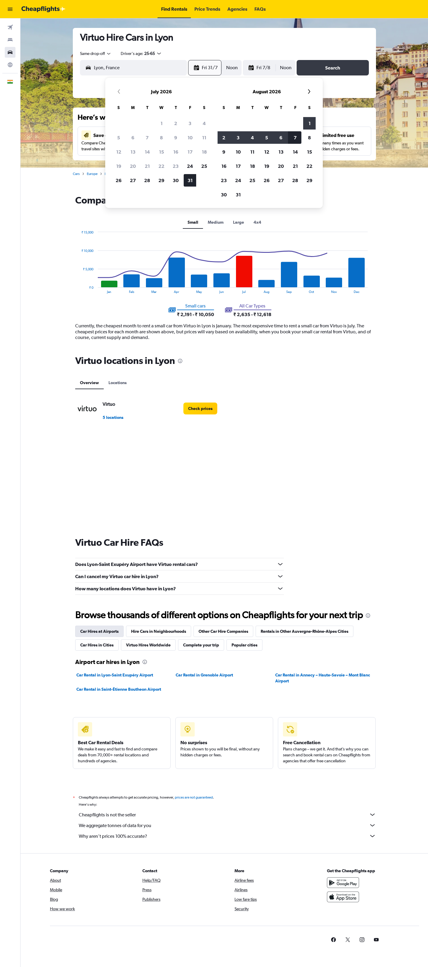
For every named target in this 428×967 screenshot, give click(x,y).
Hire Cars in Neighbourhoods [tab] (158, 631)
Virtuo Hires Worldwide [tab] (148, 645)
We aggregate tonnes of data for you (227, 825)
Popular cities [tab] (244, 645)
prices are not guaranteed (194, 797)
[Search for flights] (10, 27)
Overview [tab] (89, 382)
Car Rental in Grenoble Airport (204, 675)
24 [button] (190, 166)
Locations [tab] (117, 382)
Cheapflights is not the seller (227, 814)
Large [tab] (238, 222)
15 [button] (161, 151)
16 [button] (175, 151)
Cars (76, 174)
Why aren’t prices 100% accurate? (227, 836)
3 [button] (189, 123)
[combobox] (95, 53)
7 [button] (147, 137)
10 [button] (190, 137)
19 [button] (118, 166)
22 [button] (161, 166)
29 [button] (161, 180)
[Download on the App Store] (343, 897)
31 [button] (190, 180)
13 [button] (133, 151)
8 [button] (161, 137)
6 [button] (132, 137)
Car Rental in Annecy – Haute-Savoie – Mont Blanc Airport (322, 678)
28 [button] (147, 180)
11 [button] (204, 137)
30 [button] (176, 180)
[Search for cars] (10, 52)
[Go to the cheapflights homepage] (43, 9)
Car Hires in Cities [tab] (97, 645)
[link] (200, 408)
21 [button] (147, 166)
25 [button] (204, 166)
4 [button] (204, 123)
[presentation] (180, 361)
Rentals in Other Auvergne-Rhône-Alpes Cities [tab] (304, 631)
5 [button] (118, 137)
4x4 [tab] (257, 222)
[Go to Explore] (10, 65)
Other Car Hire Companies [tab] (223, 631)
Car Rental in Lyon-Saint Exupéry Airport (114, 675)
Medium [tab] (216, 222)
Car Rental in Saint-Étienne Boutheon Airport (118, 689)
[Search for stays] (10, 40)
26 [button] (119, 180)
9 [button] (175, 137)
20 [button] (133, 166)
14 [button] (147, 151)
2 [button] (175, 123)
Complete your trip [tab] (201, 645)
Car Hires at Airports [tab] (99, 631)
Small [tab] (193, 222)
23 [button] (176, 166)
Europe (92, 174)
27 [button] (133, 180)
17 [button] (190, 151)
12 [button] (118, 151)
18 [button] (204, 151)
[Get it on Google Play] (343, 882)
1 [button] (161, 123)
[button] (10, 9)
